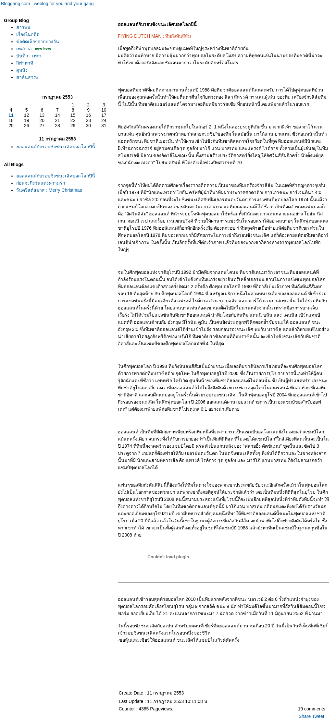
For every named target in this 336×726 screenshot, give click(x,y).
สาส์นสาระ (27, 77)
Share (305, 716)
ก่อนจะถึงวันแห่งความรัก (40, 183)
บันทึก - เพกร (29, 55)
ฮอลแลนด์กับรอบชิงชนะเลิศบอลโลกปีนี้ (55, 146)
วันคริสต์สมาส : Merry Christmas (49, 190)
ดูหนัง (22, 70)
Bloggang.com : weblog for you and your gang (47, 3)
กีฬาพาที (24, 63)
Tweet (318, 716)
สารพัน (23, 27)
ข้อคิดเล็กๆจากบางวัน (37, 41)
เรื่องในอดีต (27, 34)
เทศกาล (24, 48)
